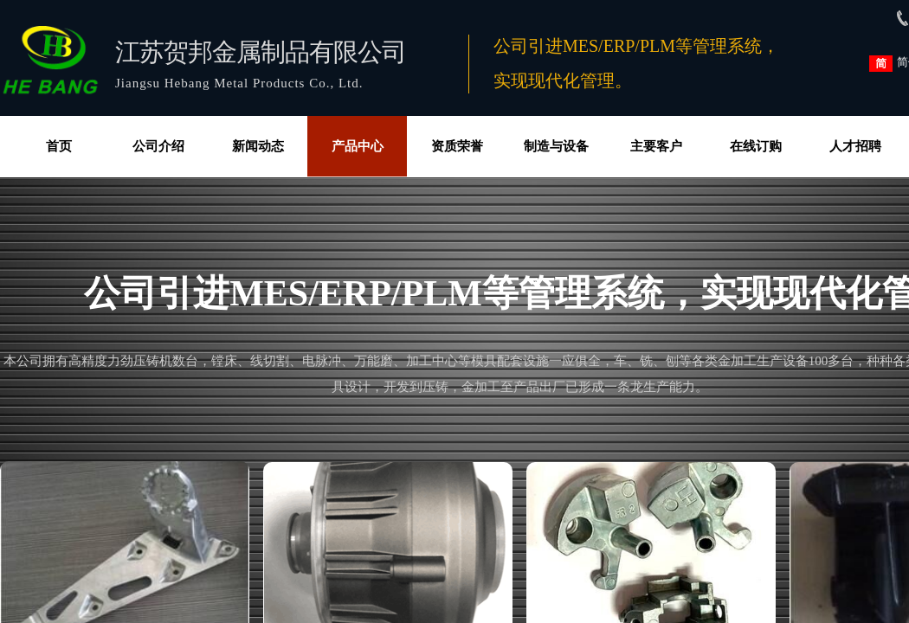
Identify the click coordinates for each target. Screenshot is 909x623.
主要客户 (656, 146)
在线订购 (756, 146)
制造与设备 (556, 146)
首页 (59, 146)
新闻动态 (258, 146)
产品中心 (358, 146)
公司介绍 (158, 146)
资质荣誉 (457, 146)
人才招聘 (855, 146)
